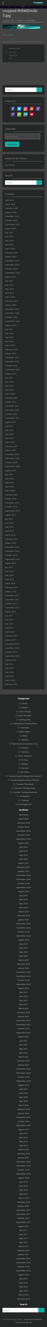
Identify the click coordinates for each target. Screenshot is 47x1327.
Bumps (25, 707)
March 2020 (10, 490)
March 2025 (10, 248)
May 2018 (9, 575)
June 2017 (9, 619)
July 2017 (9, 615)
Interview (25, 727)
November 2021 (12, 410)
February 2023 (11, 349)
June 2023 (9, 333)
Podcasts (25, 752)
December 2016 (12, 644)
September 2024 (12, 272)
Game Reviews (24, 715)
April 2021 (9, 438)
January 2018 (10, 591)
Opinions (25, 739)
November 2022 (12, 361)
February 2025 (11, 252)
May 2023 (9, 337)
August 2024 (10, 277)
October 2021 (11, 414)
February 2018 (11, 587)
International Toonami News (25, 723)
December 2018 (12, 547)
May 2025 (9, 240)
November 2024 (12, 264)
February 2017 (11, 636)
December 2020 (12, 454)
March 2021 (10, 442)
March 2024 (10, 297)
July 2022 (9, 377)
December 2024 (12, 260)
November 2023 (12, 313)
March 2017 (10, 632)
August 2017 (10, 611)
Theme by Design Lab (23, 1322)
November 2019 (12, 502)
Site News (24, 772)
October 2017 (11, 603)
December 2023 (12, 309)
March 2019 (10, 535)
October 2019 (11, 506)
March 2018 (10, 583)
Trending (25, 800)
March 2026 (10, 204)
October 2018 (11, 555)
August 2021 (10, 422)
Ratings (25, 764)
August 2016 (10, 660)
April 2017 (9, 627)
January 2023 (10, 353)
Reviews (25, 768)
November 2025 (12, 216)
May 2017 (9, 623)
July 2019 (9, 519)
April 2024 (9, 293)
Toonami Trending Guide (24, 788)
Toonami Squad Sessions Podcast (24, 780)
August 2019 (10, 514)
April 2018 (9, 579)
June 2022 (9, 381)
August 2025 (10, 228)
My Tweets (10, 165)
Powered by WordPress (33, 1319)
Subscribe (12, 144)
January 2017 (10, 640)
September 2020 (12, 466)
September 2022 (12, 369)
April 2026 (9, 200)
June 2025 (9, 236)
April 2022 (9, 390)
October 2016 (11, 652)
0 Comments (30, 20)
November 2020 (12, 458)
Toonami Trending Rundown (25, 792)
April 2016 (9, 676)
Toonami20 (25, 796)
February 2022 (11, 398)
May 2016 (9, 672)
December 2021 (12, 406)
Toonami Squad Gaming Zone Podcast (24, 776)
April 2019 (9, 531)
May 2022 (9, 385)
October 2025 (11, 220)
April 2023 (9, 341)
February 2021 (11, 446)
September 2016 (12, 656)
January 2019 (10, 543)
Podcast (24, 747)
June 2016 (9, 668)
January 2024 (10, 305)
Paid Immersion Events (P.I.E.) (25, 744)
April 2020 (9, 486)
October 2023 (11, 317)
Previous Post (15, 53)
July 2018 (9, 567)
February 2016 (11, 684)
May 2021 (9, 434)
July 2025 (9, 232)
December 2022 (12, 357)
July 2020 (9, 474)
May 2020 (9, 482)
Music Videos (24, 731)
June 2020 (9, 478)
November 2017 (12, 599)
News (24, 735)
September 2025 (12, 224)
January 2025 (10, 256)
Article (25, 703)
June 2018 (9, 571)
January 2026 (10, 212)
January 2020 (10, 498)
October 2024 (11, 268)
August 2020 (10, 470)
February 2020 (11, 494)
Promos (24, 760)
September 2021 (12, 418)
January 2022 (10, 402)
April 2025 (9, 244)
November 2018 (12, 551)
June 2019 (9, 523)
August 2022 (10, 373)
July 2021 (9, 426)
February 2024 (11, 301)
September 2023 (12, 321)
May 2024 (9, 289)
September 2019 (12, 511)
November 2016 (12, 648)
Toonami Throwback (25, 784)
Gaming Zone (25, 719)
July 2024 (9, 281)
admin (19, 20)
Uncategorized (24, 804)
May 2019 (9, 527)
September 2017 (12, 607)
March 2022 (10, 393)
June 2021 (9, 430)
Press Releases (25, 756)
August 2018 (10, 563)
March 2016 (10, 680)
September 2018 (12, 559)
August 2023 (10, 325)
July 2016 (9, 664)
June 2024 (9, 285)
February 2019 (11, 539)
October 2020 (11, 462)
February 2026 (11, 208)
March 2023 (10, 345)
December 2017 (12, 595)
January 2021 (10, 450)
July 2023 (9, 329)
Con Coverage (25, 711)
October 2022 (11, 365)
